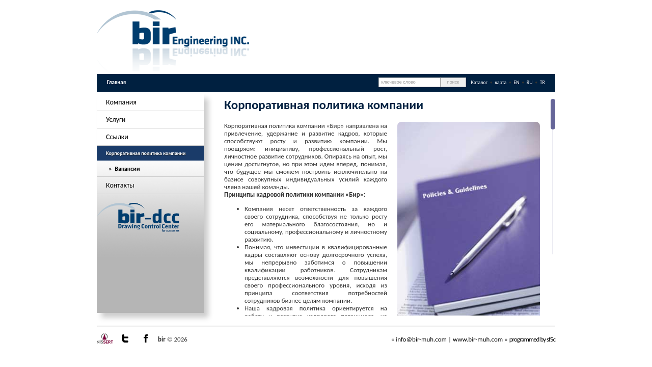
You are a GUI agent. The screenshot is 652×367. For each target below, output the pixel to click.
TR (542, 82)
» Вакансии (123, 168)
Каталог (479, 82)
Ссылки (117, 137)
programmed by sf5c (532, 339)
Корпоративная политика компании (145, 153)
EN (517, 82)
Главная (116, 82)
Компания (121, 102)
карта (500, 82)
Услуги (115, 119)
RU (530, 82)
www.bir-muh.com (478, 339)
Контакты (120, 185)
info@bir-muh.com (421, 339)
